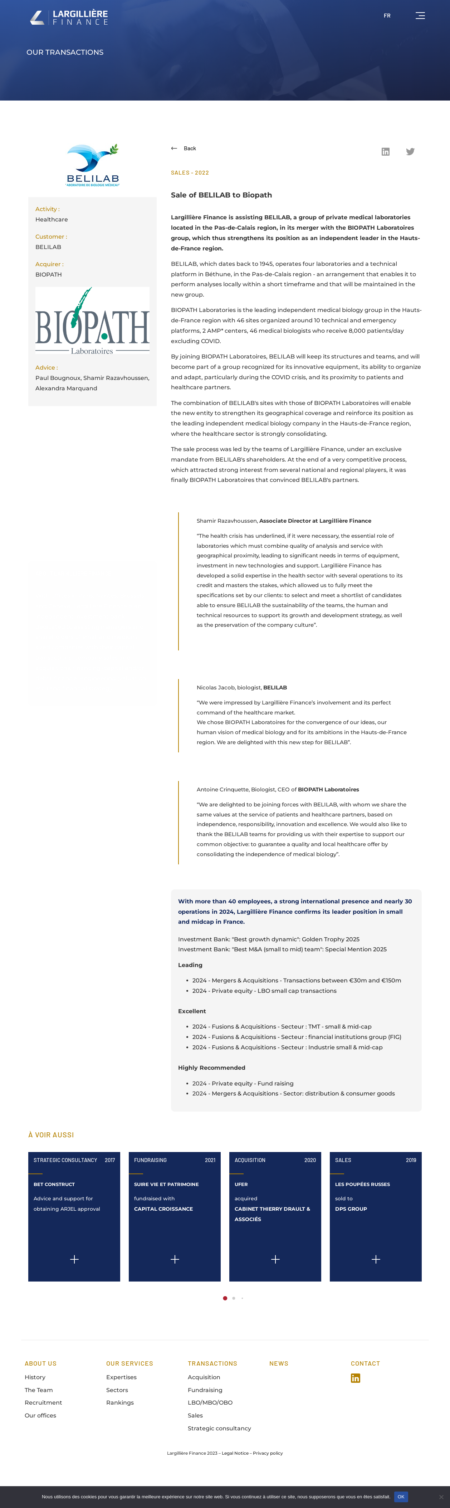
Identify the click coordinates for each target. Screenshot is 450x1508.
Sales (343, 1190)
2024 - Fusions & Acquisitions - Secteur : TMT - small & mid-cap (282, 1056)
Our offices (40, 1445)
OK (401, 1496)
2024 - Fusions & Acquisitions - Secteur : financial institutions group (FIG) (296, 1067)
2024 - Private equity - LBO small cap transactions (264, 1020)
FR (387, 15)
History (35, 1407)
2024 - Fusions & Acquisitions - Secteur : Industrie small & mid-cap (287, 1077)
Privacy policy (268, 1483)
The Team (39, 1420)
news (279, 1393)
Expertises (121, 1407)
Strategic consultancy (219, 1458)
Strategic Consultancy (65, 1190)
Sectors (117, 1420)
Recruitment (43, 1433)
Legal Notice (235, 1483)
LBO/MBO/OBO (210, 1433)
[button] (386, 151)
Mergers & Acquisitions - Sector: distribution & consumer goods (303, 1124)
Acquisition (250, 1190)
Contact (365, 1393)
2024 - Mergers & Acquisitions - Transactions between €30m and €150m (296, 1010)
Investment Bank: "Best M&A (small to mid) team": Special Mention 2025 (282, 979)
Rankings (120, 1433)
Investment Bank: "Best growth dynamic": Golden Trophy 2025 (268, 969)
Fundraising (150, 1190)
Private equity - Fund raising (253, 1113)
